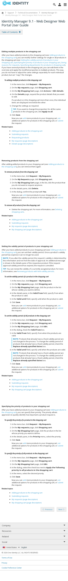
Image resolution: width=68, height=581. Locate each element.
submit (60, 120)
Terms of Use (7, 558)
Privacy (4, 563)
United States (13, 547)
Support (11, 13)
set (59, 118)
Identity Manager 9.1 (49, 13)
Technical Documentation (28, 13)
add (24, 118)
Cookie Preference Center (12, 568)
